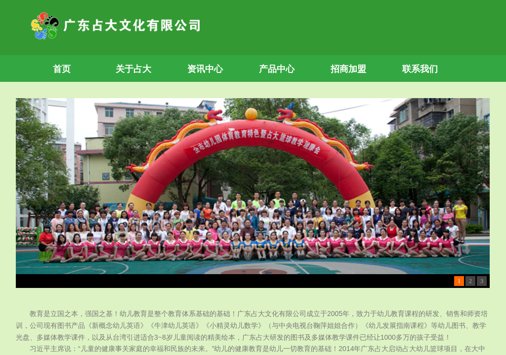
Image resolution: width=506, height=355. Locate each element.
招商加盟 (348, 69)
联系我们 (420, 69)
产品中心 (277, 69)
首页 (62, 69)
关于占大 (133, 69)
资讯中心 (205, 69)
